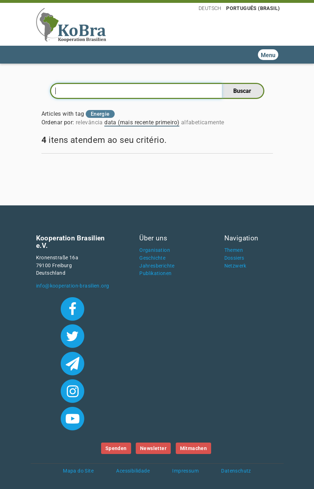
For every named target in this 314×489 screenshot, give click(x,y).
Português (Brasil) (253, 8)
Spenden (116, 448)
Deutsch (210, 8)
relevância (89, 122)
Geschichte (152, 258)
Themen (233, 250)
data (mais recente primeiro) (141, 122)
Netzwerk (235, 266)
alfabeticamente (202, 122)
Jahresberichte (157, 266)
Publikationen (155, 273)
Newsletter (153, 448)
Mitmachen (193, 448)
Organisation (154, 250)
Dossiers (234, 258)
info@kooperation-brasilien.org (72, 286)
